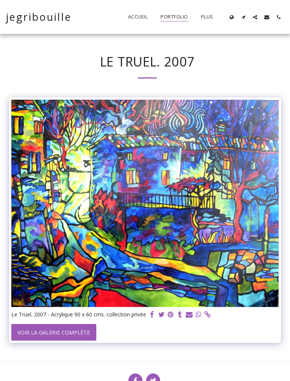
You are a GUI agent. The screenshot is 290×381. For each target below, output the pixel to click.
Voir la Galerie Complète (53, 332)
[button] (243, 17)
